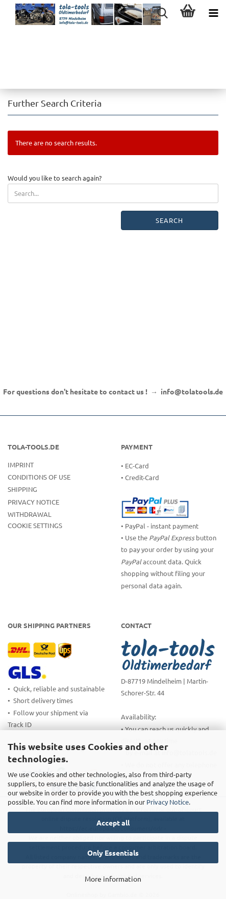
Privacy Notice (167, 801)
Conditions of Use (39, 476)
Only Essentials (113, 852)
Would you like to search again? (55, 177)
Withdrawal (30, 514)
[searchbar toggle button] (162, 13)
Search (169, 220)
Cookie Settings (35, 525)
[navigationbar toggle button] (213, 13)
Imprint (21, 464)
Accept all (113, 822)
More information (113, 878)
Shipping (22, 489)
